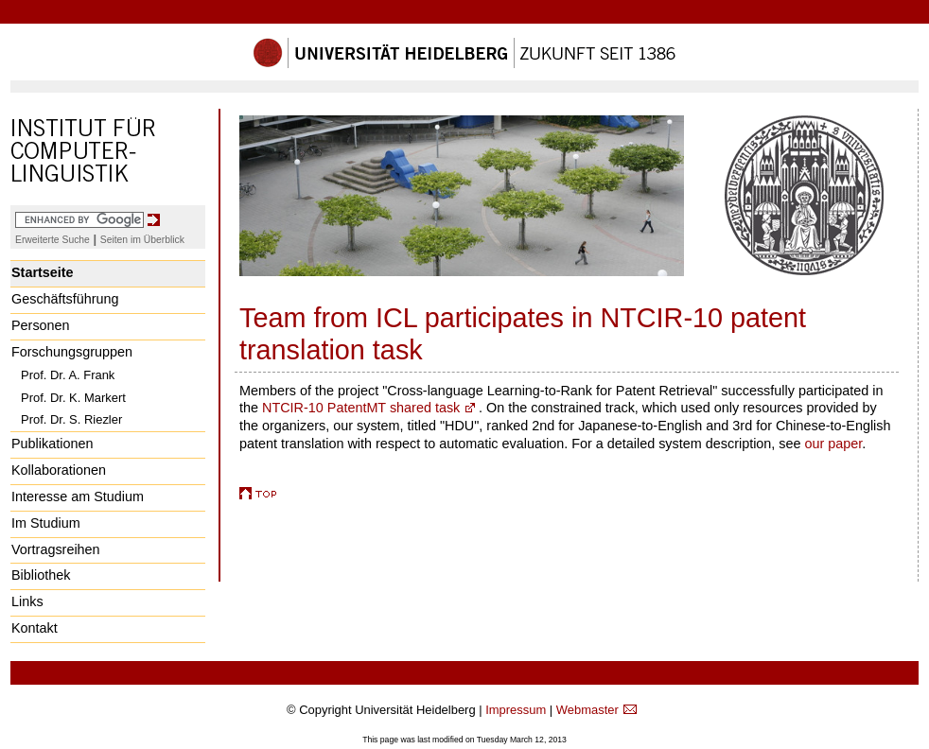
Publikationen (52, 443)
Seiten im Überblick (142, 240)
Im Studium (45, 523)
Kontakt (34, 628)
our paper (834, 443)
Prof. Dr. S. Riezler (71, 419)
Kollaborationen (58, 470)
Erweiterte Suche (52, 240)
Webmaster (587, 710)
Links (27, 601)
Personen (40, 325)
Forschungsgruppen (71, 351)
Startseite (42, 272)
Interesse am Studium (77, 496)
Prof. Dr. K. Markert (73, 398)
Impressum (515, 710)
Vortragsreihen (55, 549)
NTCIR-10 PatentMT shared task (361, 407)
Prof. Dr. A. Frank (67, 375)
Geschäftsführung (65, 298)
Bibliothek (40, 575)
